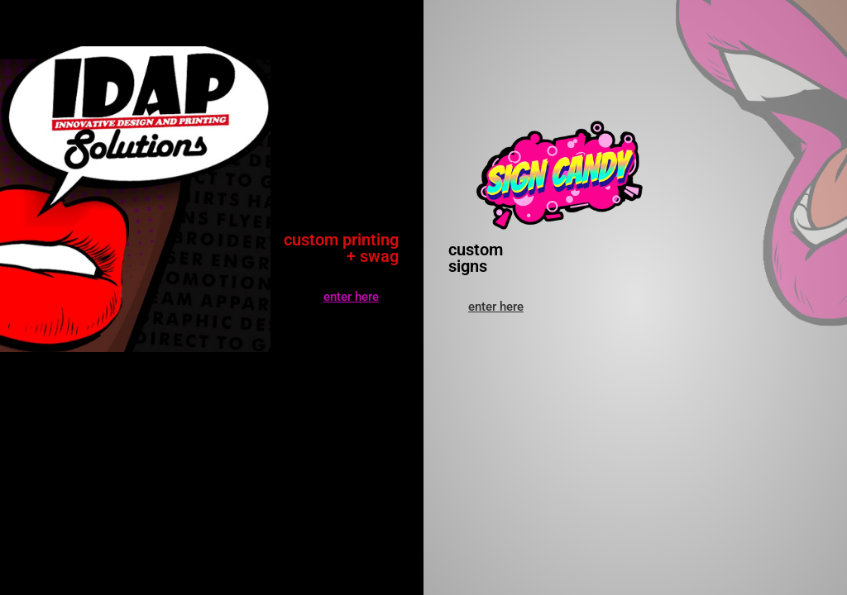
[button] (495, 307)
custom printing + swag (341, 248)
